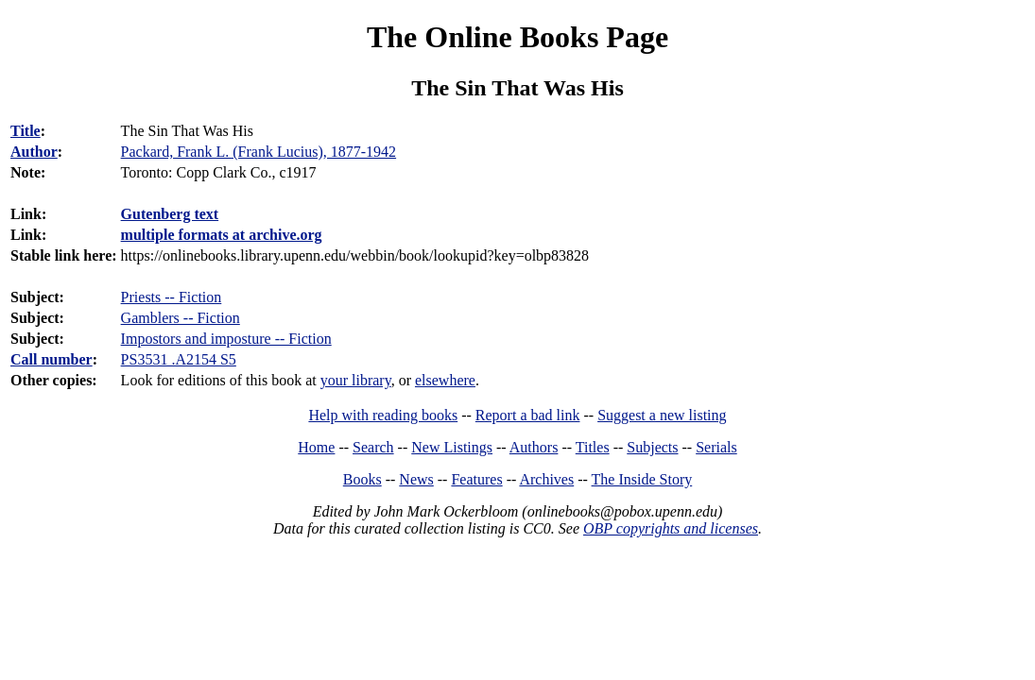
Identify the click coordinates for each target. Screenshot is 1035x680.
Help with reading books (382, 415)
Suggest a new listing (661, 415)
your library (355, 380)
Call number (51, 359)
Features (476, 479)
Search (373, 447)
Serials (716, 447)
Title (25, 131)
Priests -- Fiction (171, 297)
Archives (546, 479)
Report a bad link (527, 415)
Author (34, 152)
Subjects (652, 447)
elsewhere (445, 380)
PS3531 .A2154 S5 (178, 359)
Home (316, 447)
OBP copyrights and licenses (670, 528)
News (416, 479)
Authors (534, 447)
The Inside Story (642, 479)
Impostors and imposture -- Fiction (226, 339)
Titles (593, 447)
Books (362, 479)
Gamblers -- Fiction (180, 318)
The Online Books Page (517, 37)
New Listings (451, 447)
